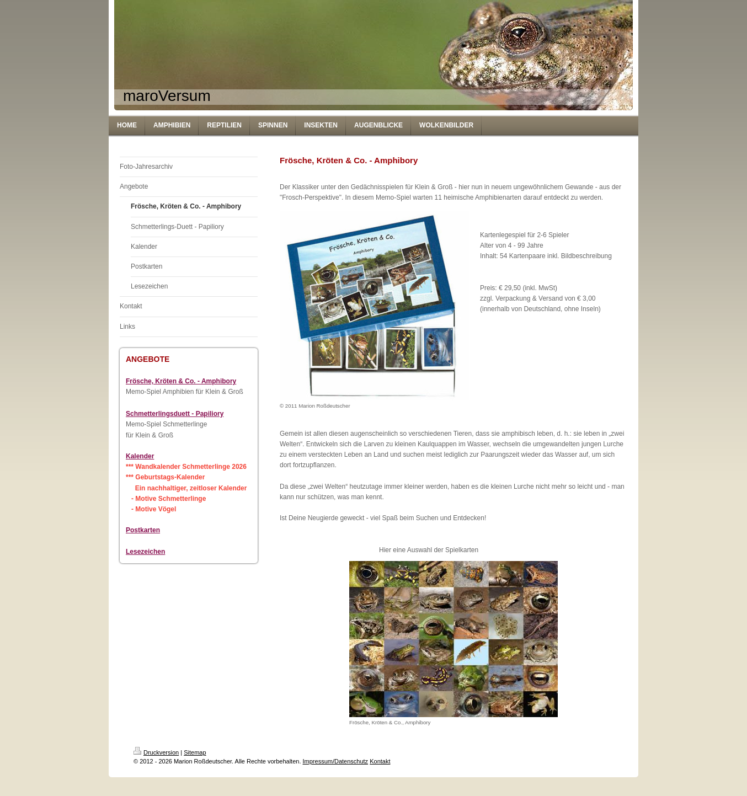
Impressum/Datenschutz (336, 761)
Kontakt (380, 761)
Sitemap (195, 752)
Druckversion (156, 752)
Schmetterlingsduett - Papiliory (174, 414)
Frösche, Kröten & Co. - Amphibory (181, 381)
